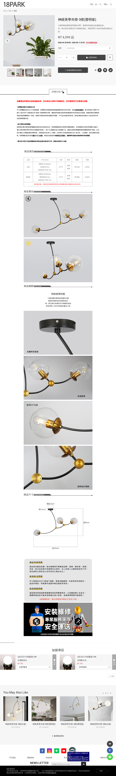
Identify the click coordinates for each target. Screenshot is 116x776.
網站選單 (111, 4)
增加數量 (73, 57)
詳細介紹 (56, 91)
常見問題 (67, 758)
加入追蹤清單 (110, 57)
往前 (103, 693)
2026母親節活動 (91, 42)
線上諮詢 (85, 758)
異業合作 (103, 758)
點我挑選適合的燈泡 (74, 70)
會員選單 (96, 4)
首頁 (4, 11)
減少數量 (60, 57)
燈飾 (10, 11)
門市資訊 (12, 758)
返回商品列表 (59, 736)
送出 (83, 764)
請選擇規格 (88, 48)
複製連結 (111, 69)
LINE (105, 70)
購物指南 (30, 758)
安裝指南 (49, 758)
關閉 (108, 771)
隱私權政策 (52, 773)
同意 (101, 771)
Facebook (99, 70)
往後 (111, 693)
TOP (112, 676)
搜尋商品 (100, 4)
